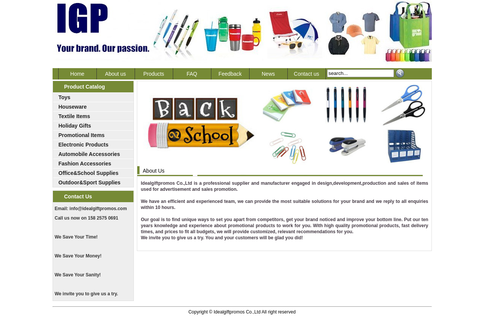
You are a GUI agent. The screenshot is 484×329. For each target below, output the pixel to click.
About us (115, 74)
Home (77, 74)
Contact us (306, 74)
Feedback (230, 74)
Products (153, 74)
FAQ (191, 74)
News (268, 74)
